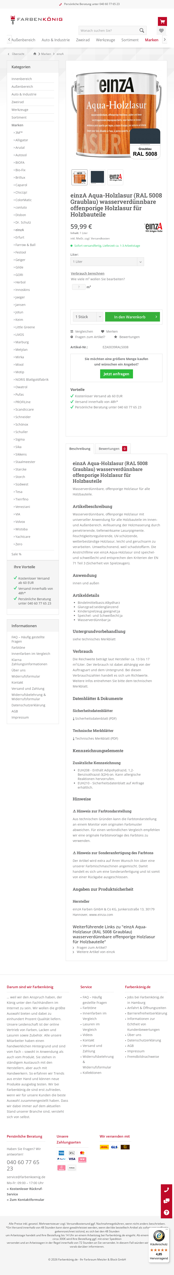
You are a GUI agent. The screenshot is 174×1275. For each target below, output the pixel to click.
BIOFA (19, 162)
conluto (20, 207)
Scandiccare (24, 409)
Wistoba (21, 529)
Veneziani (22, 507)
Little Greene (24, 327)
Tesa (18, 492)
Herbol (20, 282)
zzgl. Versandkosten (97, 238)
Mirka (19, 357)
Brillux (19, 177)
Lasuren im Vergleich (91, 1027)
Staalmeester (24, 462)
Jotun (18, 312)
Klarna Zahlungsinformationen (29, 666)
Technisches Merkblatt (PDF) (95, 738)
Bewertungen (127, 337)
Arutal (19, 147)
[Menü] (166, 1230)
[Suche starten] (141, 30)
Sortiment (19, 117)
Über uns (19, 675)
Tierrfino (21, 499)
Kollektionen (92, 1072)
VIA (17, 514)
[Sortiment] (130, 40)
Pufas (19, 394)
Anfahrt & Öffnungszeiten (146, 1008)
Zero (18, 544)
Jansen (20, 304)
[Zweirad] (83, 40)
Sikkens (20, 454)
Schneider (22, 417)
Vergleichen (81, 331)
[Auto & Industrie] (56, 40)
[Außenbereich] (23, 40)
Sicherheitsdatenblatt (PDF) (94, 718)
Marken (17, 125)
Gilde (18, 267)
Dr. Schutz (22, 222)
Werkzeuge (20, 109)
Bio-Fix (19, 170)
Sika (18, 447)
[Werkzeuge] (105, 40)
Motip (19, 372)
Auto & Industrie (24, 94)
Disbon (20, 215)
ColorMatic (23, 200)
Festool (20, 252)
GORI (18, 275)
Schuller (21, 432)
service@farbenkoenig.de (26, 1177)
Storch (19, 477)
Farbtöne (18, 652)
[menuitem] (162, 21)
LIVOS (19, 334)
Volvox (19, 521)
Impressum (20, 722)
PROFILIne (22, 402)
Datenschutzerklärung (28, 709)
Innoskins (22, 290)
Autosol (20, 155)
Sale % (17, 554)
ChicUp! (20, 192)
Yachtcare (22, 536)
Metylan (21, 349)
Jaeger (19, 297)
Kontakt (17, 687)
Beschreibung (79, 448)
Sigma (19, 439)
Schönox (21, 424)
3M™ (18, 132)
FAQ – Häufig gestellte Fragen (28, 643)
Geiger (19, 260)
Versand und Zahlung (28, 693)
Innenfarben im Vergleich (31, 658)
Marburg (21, 342)
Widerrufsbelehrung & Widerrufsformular (29, 701)
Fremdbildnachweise (143, 1056)
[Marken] (152, 40)
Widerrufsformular (26, 681)
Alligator (21, 140)
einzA (19, 230)
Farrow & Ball (25, 245)
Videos (88, 1035)
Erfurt (19, 237)
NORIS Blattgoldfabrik (31, 379)
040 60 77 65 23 (109, 4)
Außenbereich (22, 86)
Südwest (21, 484)
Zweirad (18, 102)
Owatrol (20, 387)
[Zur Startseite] (35, 54)
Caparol (20, 185)
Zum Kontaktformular (27, 1199)
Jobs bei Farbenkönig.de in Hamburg (145, 1000)
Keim (18, 319)
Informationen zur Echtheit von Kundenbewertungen (143, 1024)
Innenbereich (22, 79)
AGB (15, 716)
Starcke (20, 469)
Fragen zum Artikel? (87, 337)
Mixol (19, 364)
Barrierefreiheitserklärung (147, 1013)
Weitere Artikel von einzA (94, 952)
